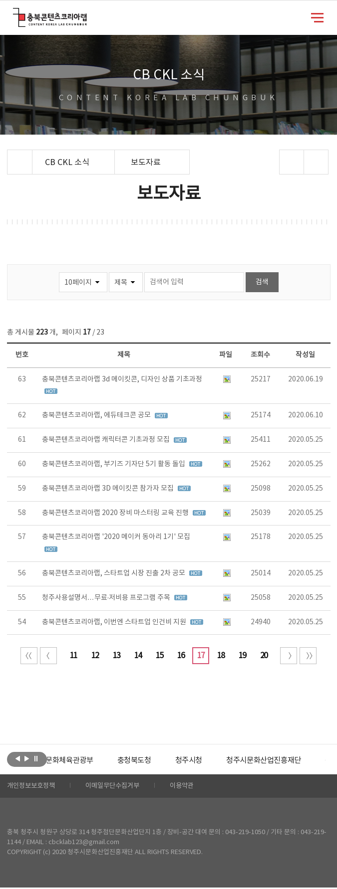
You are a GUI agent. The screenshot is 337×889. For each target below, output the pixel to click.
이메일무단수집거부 (118, 787)
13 (116, 655)
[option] (84, 761)
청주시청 (208, 760)
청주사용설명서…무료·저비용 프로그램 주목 (107, 598)
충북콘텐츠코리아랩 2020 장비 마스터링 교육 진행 (116, 513)
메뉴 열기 (317, 16)
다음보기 (26, 758)
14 (137, 655)
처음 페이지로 (28, 655)
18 (220, 655)
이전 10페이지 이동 (48, 655)
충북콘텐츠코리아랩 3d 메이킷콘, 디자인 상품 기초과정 (122, 379)
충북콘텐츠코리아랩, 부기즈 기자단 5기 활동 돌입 (114, 464)
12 (94, 655)
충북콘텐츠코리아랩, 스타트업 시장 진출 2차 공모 (114, 573)
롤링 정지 (35, 758)
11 (73, 655)
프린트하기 (316, 162)
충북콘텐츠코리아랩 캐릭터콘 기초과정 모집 (106, 440)
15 (159, 655)
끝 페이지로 (308, 655)
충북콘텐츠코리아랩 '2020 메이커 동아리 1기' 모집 (116, 537)
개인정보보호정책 (33, 787)
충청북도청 (152, 760)
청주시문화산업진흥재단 (287, 760)
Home (9, 156)
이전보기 (17, 758)
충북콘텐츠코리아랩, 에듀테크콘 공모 (97, 415)
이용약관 (191, 787)
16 (180, 655)
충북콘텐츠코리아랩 (15, 13)
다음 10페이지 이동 (288, 655)
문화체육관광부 (84, 760)
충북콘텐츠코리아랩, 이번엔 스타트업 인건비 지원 (115, 622)
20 (263, 655)
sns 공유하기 (292, 162)
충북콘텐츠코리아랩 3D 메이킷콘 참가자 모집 (108, 489)
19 (242, 655)
